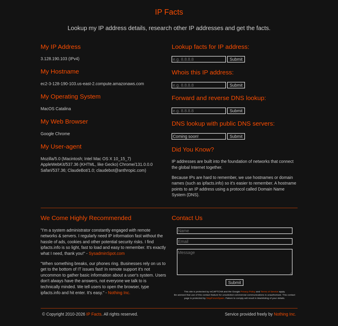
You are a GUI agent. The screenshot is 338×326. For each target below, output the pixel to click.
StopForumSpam (215, 298)
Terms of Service (270, 291)
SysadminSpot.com (107, 253)
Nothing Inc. (119, 292)
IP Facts (93, 314)
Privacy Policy (247, 291)
